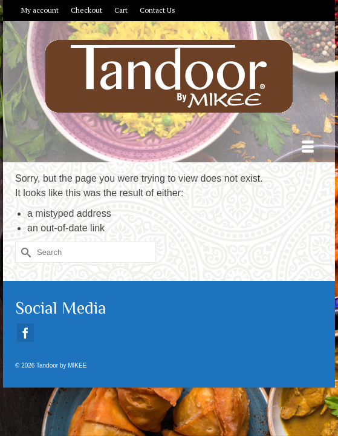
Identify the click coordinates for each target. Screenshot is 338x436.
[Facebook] (25, 332)
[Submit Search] (24, 252)
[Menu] (308, 147)
